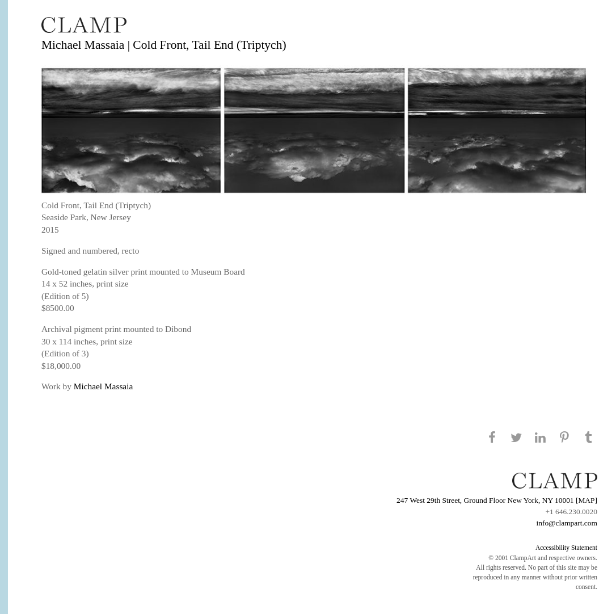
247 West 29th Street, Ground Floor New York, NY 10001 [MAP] (496, 500)
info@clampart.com (566, 523)
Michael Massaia (103, 386)
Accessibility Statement (566, 547)
